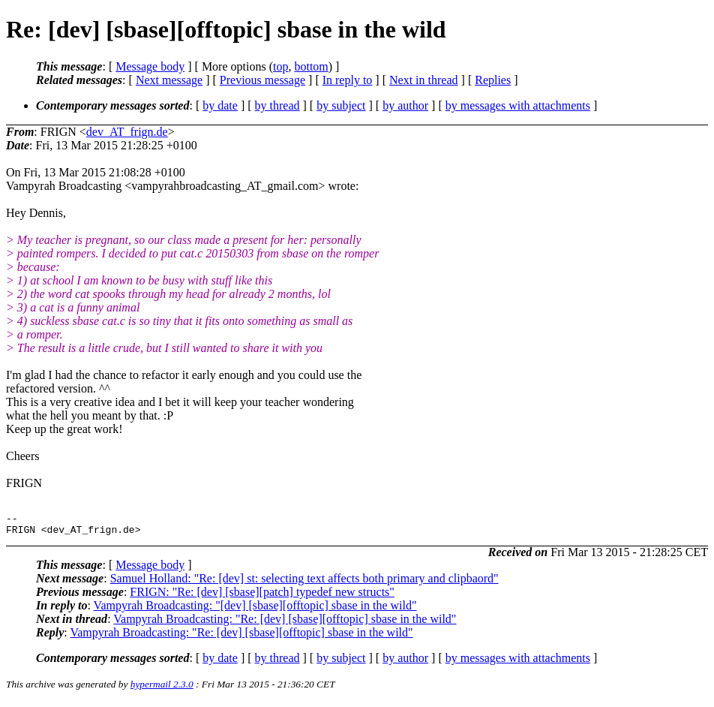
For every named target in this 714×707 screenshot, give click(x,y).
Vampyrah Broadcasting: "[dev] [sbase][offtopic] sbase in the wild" (255, 609)
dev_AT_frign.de (127, 131)
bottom (311, 66)
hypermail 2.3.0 (162, 688)
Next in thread (423, 80)
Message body (150, 66)
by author (405, 105)
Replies (493, 80)
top (280, 66)
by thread (277, 105)
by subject (340, 105)
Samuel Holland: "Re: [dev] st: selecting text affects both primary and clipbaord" (304, 582)
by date (220, 105)
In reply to (347, 80)
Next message (169, 80)
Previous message (262, 80)
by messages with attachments (518, 105)
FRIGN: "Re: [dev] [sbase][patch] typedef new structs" (262, 596)
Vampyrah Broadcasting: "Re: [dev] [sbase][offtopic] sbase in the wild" (284, 623)
